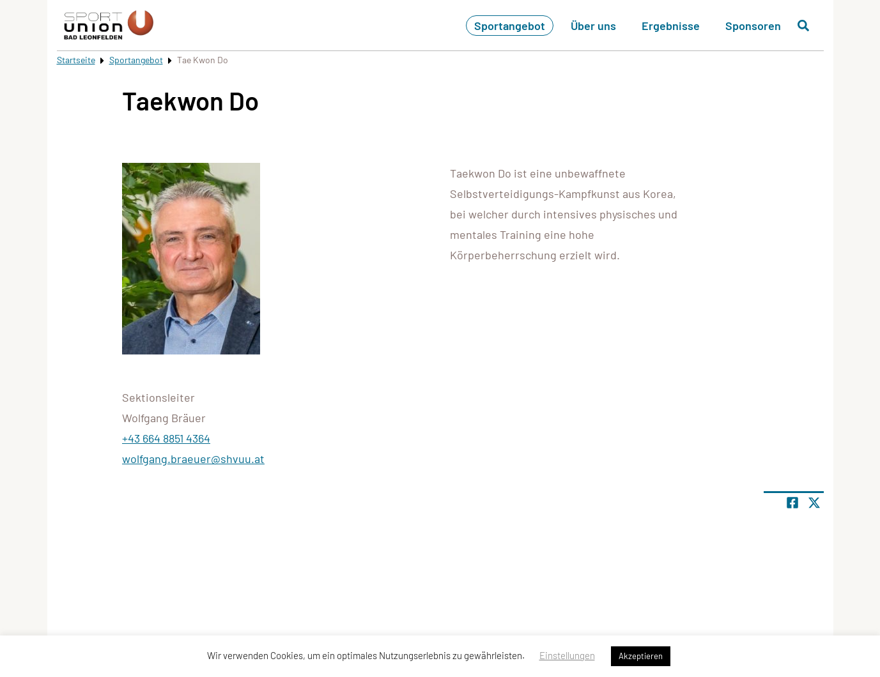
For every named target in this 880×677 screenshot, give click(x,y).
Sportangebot (509, 26)
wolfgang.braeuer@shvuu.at (193, 459)
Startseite (76, 59)
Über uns (593, 26)
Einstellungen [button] (567, 655)
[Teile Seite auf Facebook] (792, 502)
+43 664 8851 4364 (166, 438)
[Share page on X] (814, 502)
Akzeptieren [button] (641, 656)
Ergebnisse (671, 26)
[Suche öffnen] (803, 25)
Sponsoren (753, 26)
